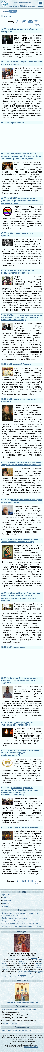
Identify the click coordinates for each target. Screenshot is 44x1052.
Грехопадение (17, 123)
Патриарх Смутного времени (24, 827)
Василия (20, 971)
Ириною (22, 963)
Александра (38, 960)
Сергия (31, 973)
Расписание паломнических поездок (16, 1030)
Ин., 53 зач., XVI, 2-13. (31, 977)
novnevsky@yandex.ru (31, 1047)
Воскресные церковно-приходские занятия (19, 1009)
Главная (5, 11)
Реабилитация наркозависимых (14, 918)
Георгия (4, 963)
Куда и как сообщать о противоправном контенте (21, 926)
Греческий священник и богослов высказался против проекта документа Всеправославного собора (21, 317)
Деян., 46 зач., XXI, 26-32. (14, 977)
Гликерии (34, 958)
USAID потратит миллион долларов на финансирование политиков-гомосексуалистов (21, 200)
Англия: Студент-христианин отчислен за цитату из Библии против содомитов (19, 680)
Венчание (6, 903)
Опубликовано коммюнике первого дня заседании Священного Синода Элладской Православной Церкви (22, 156)
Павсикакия (23, 961)
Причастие (6, 900)
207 (24, 22)
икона (4, 961)
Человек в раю (18, 647)
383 (37, 24)
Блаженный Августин (21, 364)
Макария (39, 967)
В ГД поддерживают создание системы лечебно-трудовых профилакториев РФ (20, 752)
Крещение (6, 895)
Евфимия (39, 963)
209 (36, 22)
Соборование (7, 906)
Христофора (38, 971)
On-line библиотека (9, 1023)
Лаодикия (11, 960)
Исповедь (6, 898)
